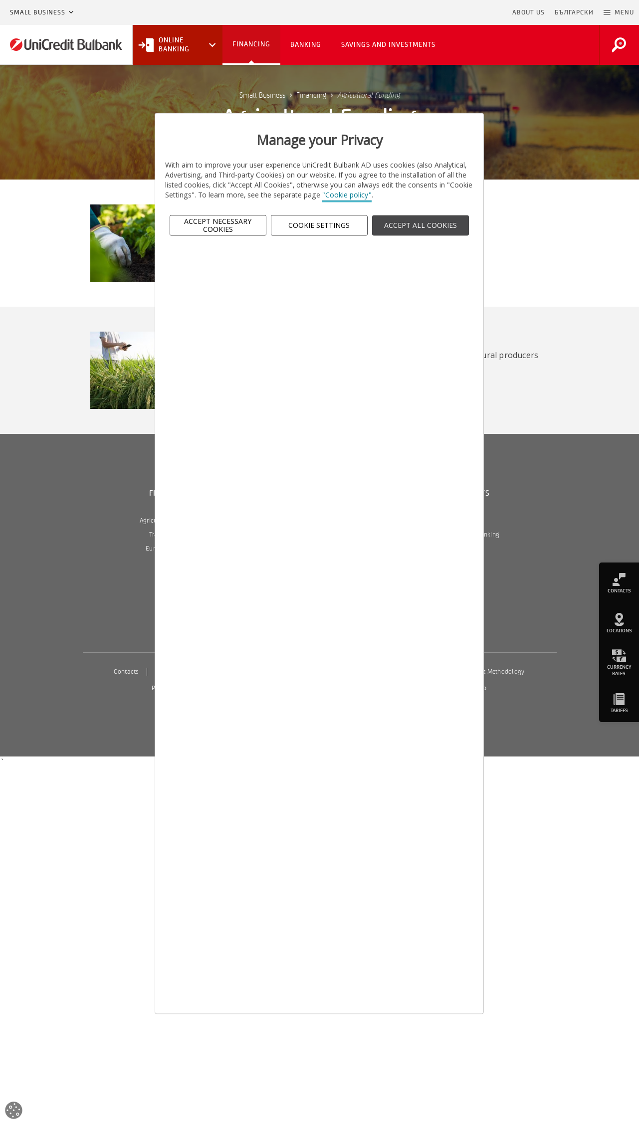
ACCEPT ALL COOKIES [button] (420, 225)
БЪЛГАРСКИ (574, 12)
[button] (619, 12)
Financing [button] (251, 44)
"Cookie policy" (347, 195)
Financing (311, 95)
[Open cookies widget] (13, 1112)
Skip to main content (464, 12)
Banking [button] (305, 44)
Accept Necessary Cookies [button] (217, 225)
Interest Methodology (494, 672)
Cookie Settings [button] (319, 225)
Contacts (126, 672)
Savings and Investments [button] (388, 44)
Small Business (37, 12)
